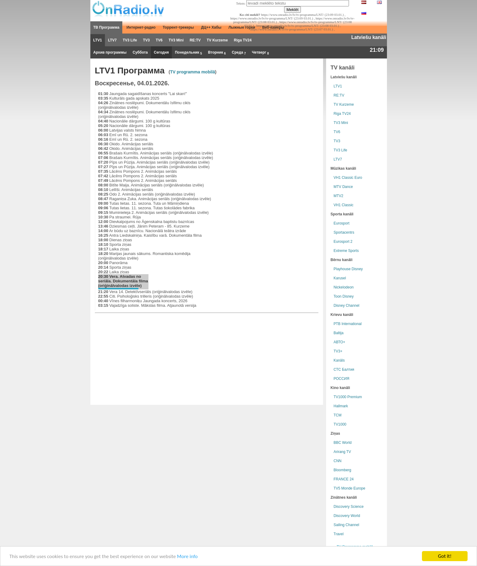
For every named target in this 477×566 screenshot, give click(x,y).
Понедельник (188, 52)
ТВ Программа (106, 27)
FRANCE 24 (344, 479)
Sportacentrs (344, 232)
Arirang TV (342, 452)
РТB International (348, 324)
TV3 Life (130, 40)
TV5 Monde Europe (349, 488)
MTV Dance (343, 187)
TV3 (146, 40)
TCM (338, 415)
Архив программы (110, 52)
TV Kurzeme (217, 40)
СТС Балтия (344, 369)
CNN (338, 461)
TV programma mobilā (192, 71)
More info (187, 556)
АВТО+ (339, 342)
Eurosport (342, 223)
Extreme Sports (346, 251)
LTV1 (97, 40)
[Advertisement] (272, 131)
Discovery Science (349, 506)
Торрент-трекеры (178, 27)
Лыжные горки (241, 27)
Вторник (217, 52)
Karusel (340, 278)
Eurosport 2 (343, 241)
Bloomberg (342, 470)
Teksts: (240, 3)
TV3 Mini (176, 40)
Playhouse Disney (348, 269)
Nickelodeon (344, 287)
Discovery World (347, 516)
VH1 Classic (343, 205)
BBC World (343, 442)
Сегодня (161, 52)
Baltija (339, 333)
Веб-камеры (273, 27)
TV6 (159, 40)
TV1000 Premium (348, 397)
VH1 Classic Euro (348, 177)
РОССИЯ (342, 379)
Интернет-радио (141, 27)
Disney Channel (347, 305)
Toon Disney (344, 296)
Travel (339, 534)
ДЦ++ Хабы (211, 27)
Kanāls (339, 360)
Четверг (260, 52)
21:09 (377, 50)
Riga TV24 (243, 40)
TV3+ (338, 351)
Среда (239, 52)
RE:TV (195, 40)
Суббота (140, 52)
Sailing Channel (346, 525)
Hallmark (341, 406)
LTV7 (112, 40)
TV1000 (340, 424)
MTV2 (338, 196)
